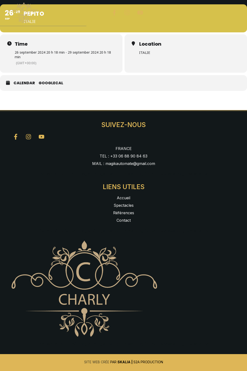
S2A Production (148, 362)
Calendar (24, 83)
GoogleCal (51, 83)
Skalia (123, 362)
